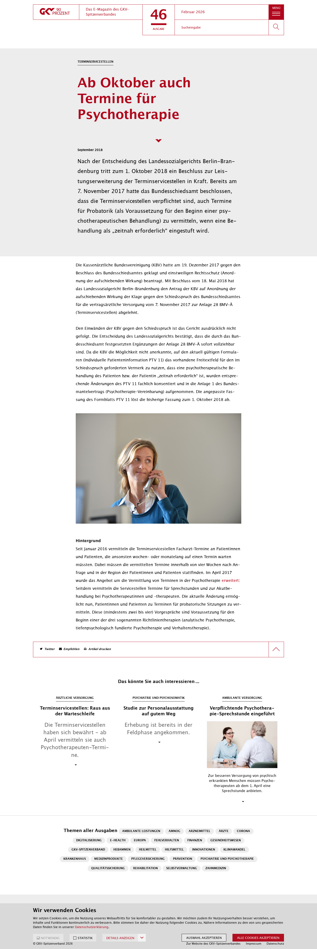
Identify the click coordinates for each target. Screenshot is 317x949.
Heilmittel (148, 849)
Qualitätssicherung (108, 868)
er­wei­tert (230, 580)
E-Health (117, 840)
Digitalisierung (89, 840)
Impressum (253, 943)
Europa (140, 840)
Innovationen (203, 849)
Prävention (182, 859)
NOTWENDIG (50, 938)
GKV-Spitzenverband (88, 849)
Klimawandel (234, 849)
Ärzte (224, 831)
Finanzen (194, 840)
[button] (158, 19)
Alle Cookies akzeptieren (258, 938)
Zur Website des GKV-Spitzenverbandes (213, 943)
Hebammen (122, 849)
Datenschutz (275, 943)
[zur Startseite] (56, 12)
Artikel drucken (99, 649)
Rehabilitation (145, 868)
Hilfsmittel (174, 849)
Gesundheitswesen (225, 840)
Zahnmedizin (215, 868)
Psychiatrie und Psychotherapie (227, 859)
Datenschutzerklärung (91, 927)
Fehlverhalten (166, 840)
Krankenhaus (74, 859)
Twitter (49, 649)
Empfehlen (71, 649)
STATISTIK (85, 938)
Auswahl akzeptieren (204, 938)
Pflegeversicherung (148, 859)
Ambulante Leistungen (141, 831)
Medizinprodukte (108, 859)
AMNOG (174, 831)
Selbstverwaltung (181, 868)
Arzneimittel (199, 831)
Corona (243, 831)
